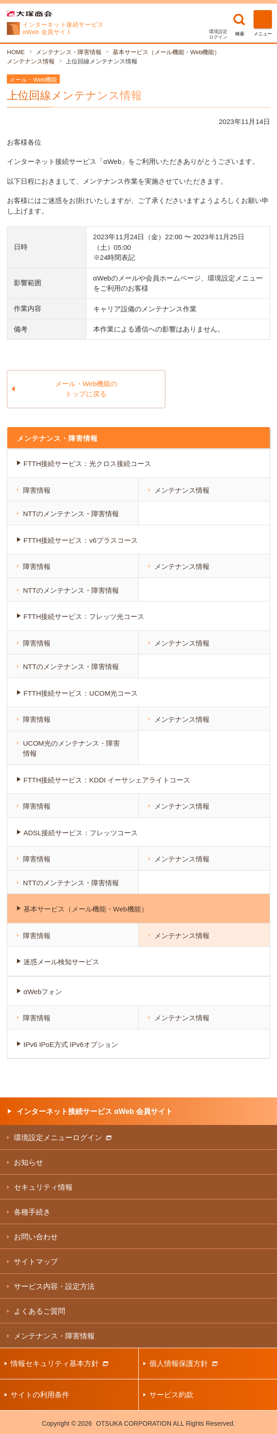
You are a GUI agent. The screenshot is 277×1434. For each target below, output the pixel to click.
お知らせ (28, 1162)
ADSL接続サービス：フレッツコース (80, 833)
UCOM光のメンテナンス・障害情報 (71, 748)
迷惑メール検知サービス (61, 962)
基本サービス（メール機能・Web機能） (166, 52)
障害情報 (37, 490)
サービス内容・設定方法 (54, 1286)
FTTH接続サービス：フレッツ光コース (83, 616)
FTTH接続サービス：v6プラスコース (80, 540)
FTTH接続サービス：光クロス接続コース (87, 463)
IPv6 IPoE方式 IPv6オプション (70, 1044)
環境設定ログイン (218, 34)
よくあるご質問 (39, 1311)
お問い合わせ (36, 1237)
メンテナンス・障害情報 (69, 52)
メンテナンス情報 (31, 61)
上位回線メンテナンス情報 (101, 61)
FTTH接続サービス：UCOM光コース (80, 693)
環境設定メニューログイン (63, 1138)
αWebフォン (42, 991)
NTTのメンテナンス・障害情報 (71, 513)
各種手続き (32, 1212)
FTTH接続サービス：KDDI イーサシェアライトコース (106, 780)
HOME (16, 52)
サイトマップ (36, 1261)
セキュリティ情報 (43, 1187)
